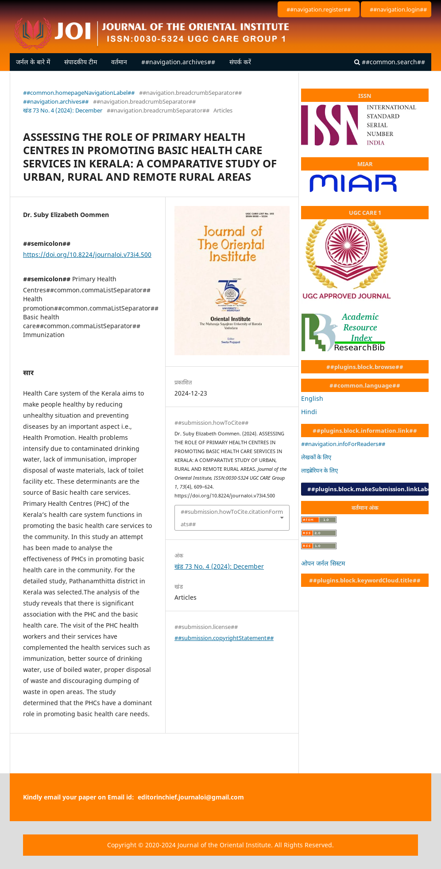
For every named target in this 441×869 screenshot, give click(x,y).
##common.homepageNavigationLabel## (79, 93)
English (312, 398)
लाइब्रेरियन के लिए (319, 470)
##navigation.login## (398, 9)
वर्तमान (119, 62)
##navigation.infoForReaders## (343, 444)
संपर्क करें (240, 62)
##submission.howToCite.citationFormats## (232, 518)
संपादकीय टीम (80, 62)
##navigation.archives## (178, 62)
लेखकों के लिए (316, 457)
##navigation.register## (318, 9)
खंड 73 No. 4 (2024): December (62, 110)
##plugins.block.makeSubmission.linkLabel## (368, 489)
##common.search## (389, 62)
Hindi (309, 411)
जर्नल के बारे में (33, 62)
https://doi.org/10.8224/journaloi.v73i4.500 (87, 254)
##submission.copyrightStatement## (224, 638)
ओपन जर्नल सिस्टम (323, 563)
